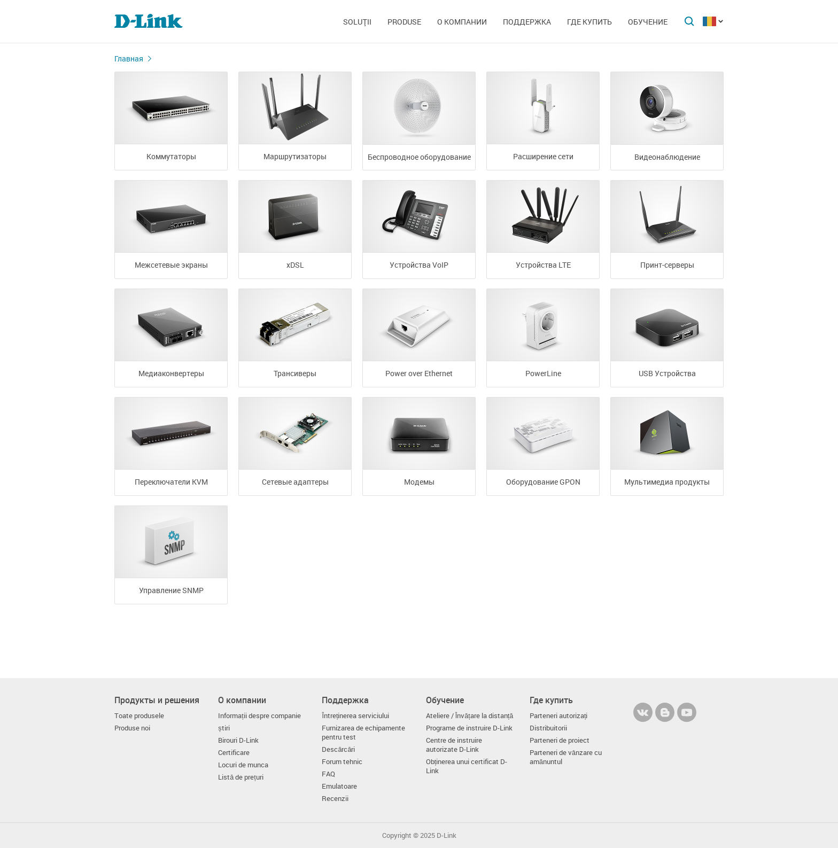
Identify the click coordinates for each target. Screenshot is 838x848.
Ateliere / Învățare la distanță (470, 715)
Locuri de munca (243, 764)
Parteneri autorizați (559, 715)
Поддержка (527, 22)
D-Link (446, 835)
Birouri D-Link (238, 740)
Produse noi (132, 728)
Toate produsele (139, 715)
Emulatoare (339, 786)
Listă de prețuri (240, 777)
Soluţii (357, 22)
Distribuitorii (548, 728)
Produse (404, 22)
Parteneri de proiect (559, 740)
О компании (462, 22)
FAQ (328, 774)
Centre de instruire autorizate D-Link (454, 745)
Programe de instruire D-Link (469, 728)
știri (223, 728)
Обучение (648, 22)
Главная (128, 58)
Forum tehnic (342, 761)
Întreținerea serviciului (355, 715)
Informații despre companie (259, 715)
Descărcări (338, 749)
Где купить (589, 22)
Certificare (234, 752)
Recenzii (335, 798)
